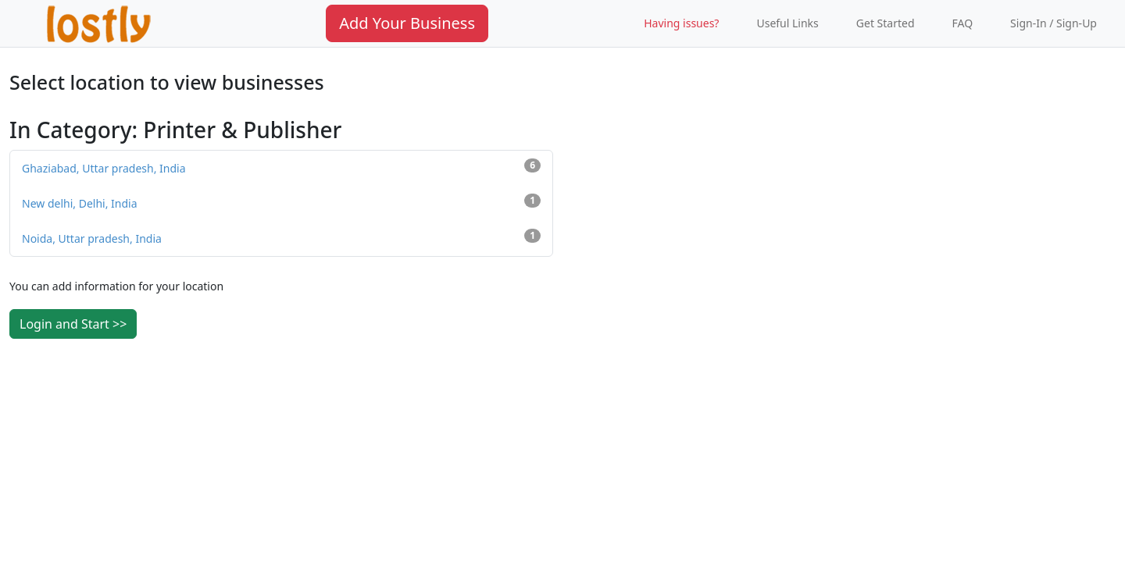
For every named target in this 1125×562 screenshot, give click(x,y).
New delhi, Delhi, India (281, 202)
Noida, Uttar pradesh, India (281, 237)
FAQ (962, 23)
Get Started (885, 23)
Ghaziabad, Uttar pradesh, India (281, 167)
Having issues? (681, 23)
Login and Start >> (73, 324)
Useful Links (787, 23)
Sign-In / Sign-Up (1053, 23)
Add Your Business (407, 23)
